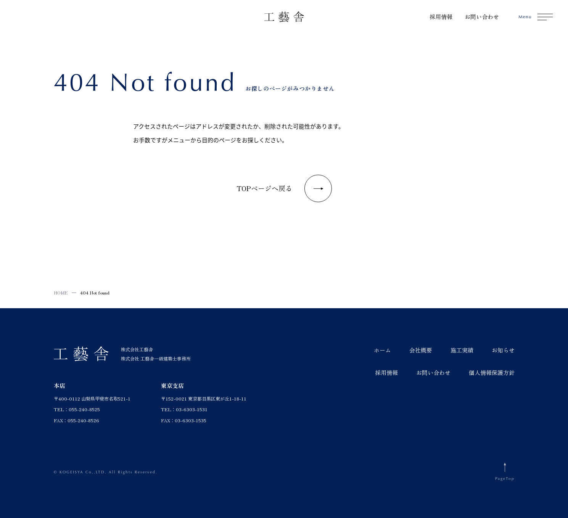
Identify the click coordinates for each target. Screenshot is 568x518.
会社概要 (420, 350)
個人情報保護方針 (492, 372)
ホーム (382, 350)
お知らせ (503, 350)
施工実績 (462, 350)
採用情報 (441, 17)
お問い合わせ (482, 17)
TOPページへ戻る (284, 188)
